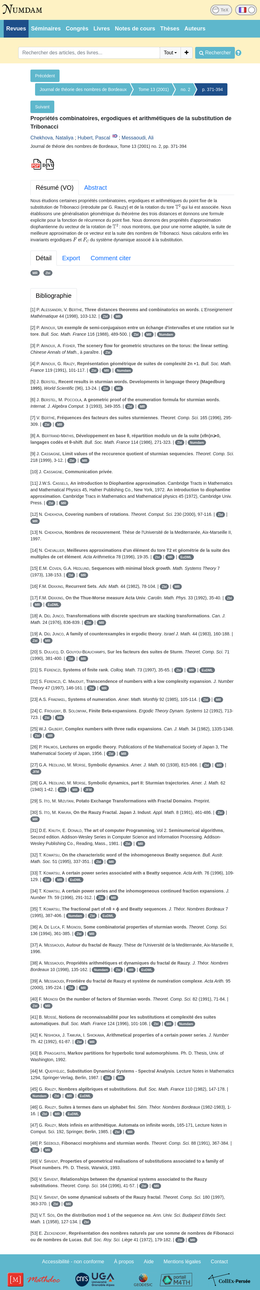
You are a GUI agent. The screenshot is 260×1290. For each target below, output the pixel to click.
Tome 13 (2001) (153, 89)
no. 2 (185, 89)
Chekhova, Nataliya (52, 137)
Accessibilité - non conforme (73, 1261)
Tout (168, 52)
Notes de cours (135, 28)
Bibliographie (54, 295)
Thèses (169, 28)
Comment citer (111, 258)
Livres (101, 28)
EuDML (186, 557)
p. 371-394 (212, 89)
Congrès (77, 28)
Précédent (45, 75)
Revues (16, 28)
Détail (44, 258)
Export (71, 258)
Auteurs (194, 28)
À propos (124, 1261)
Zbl (47, 273)
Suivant (42, 106)
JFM (36, 772)
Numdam (166, 334)
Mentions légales (182, 1261)
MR (35, 273)
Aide (149, 1261)
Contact (219, 1261)
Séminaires (46, 28)
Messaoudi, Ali (138, 137)
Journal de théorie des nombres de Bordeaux (83, 89)
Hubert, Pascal (94, 137)
